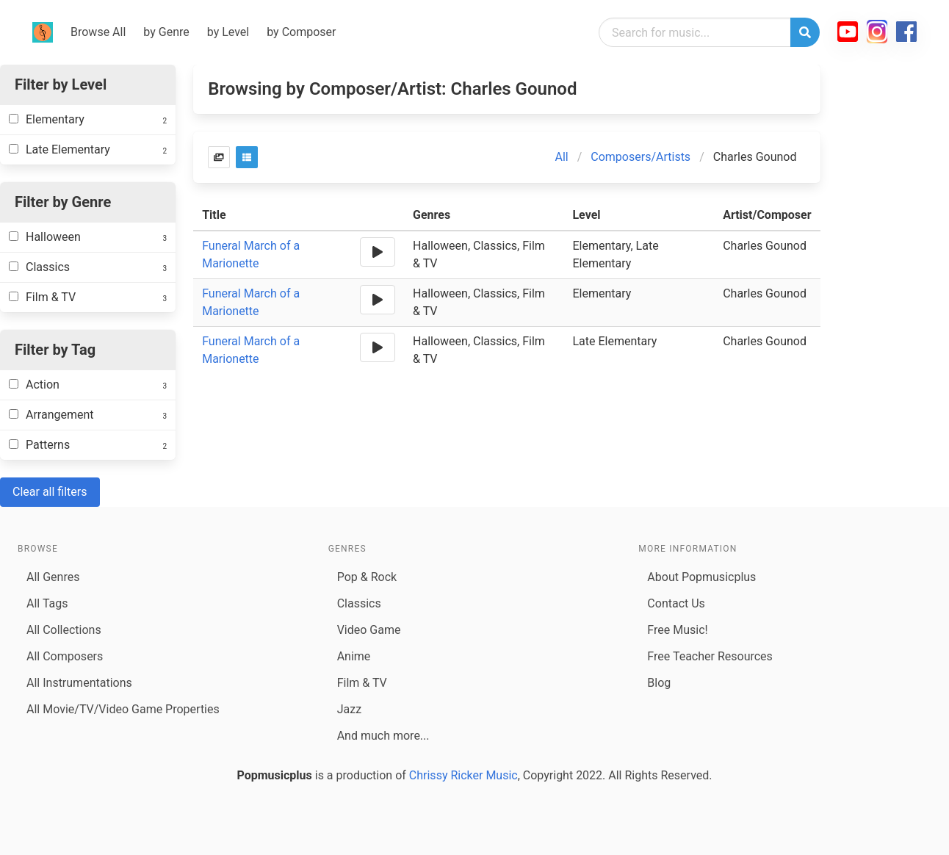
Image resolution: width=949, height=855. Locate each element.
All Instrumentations (79, 683)
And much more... (383, 736)
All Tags (47, 603)
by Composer (301, 32)
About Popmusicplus (701, 577)
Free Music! (677, 630)
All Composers (64, 656)
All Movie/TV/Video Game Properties (123, 709)
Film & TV (362, 683)
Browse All (98, 32)
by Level (228, 32)
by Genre (166, 32)
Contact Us (676, 603)
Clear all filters (49, 492)
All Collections (63, 630)
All (561, 157)
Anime (354, 656)
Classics (359, 603)
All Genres (52, 577)
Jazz (349, 709)
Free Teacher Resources (710, 656)
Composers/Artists (640, 157)
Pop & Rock (367, 577)
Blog (659, 683)
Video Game (369, 630)
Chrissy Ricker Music (463, 775)
